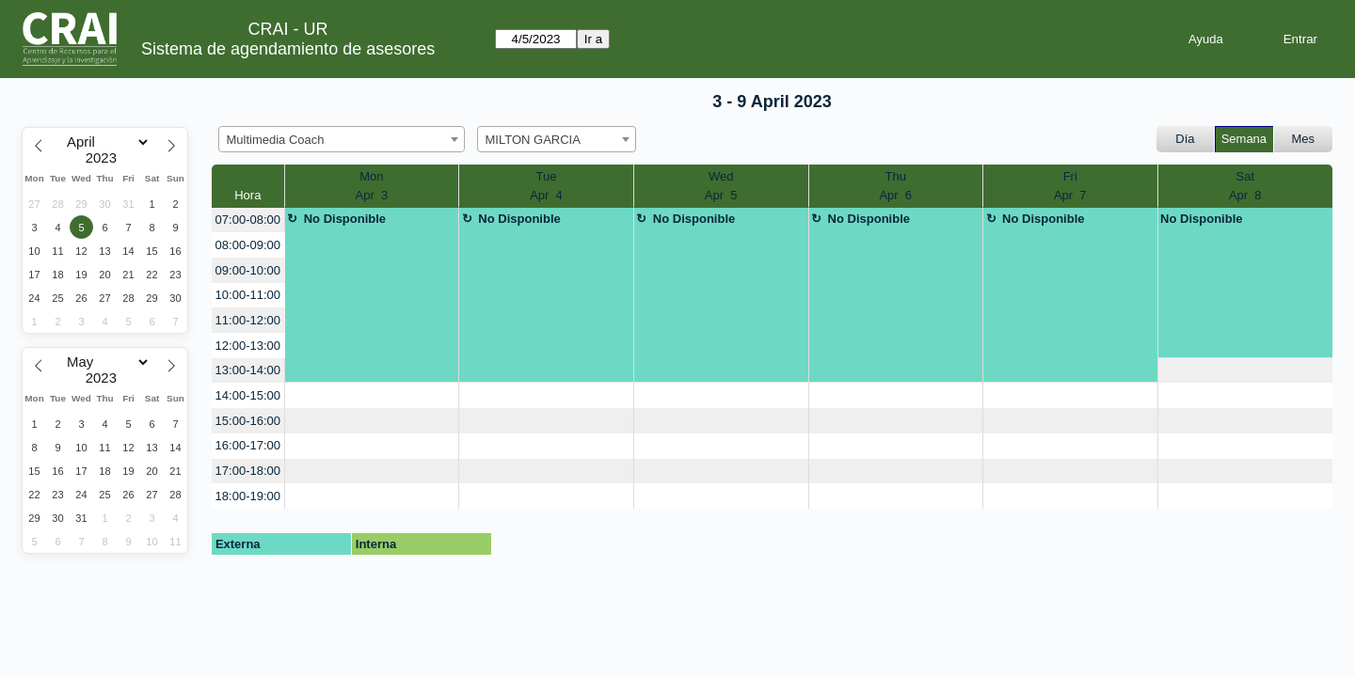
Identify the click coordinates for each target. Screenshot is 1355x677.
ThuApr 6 (895, 185)
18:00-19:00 (247, 496)
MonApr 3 (372, 185)
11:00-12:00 (247, 320)
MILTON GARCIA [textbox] (533, 140)
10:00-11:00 (247, 295)
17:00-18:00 (247, 471)
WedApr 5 (721, 185)
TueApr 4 (546, 185)
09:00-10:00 (247, 270)
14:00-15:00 (247, 395)
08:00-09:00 (247, 245)
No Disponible (345, 219)
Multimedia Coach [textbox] (276, 140)
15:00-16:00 (247, 421)
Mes (1303, 139)
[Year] (105, 157)
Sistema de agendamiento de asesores (288, 48)
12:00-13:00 (247, 345)
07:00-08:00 (247, 220)
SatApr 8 (1245, 185)
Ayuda (1205, 39)
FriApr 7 (1070, 185)
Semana (1244, 139)
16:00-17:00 (247, 445)
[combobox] (341, 139)
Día (1184, 139)
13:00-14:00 (247, 370)
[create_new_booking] (1245, 371)
